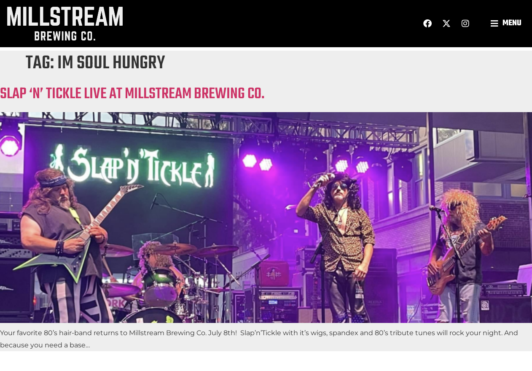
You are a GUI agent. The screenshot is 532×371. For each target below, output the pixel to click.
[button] (507, 23)
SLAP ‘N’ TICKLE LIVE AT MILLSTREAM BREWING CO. (132, 94)
